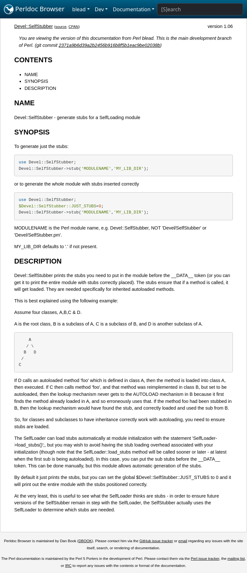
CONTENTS (33, 60)
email (183, 541)
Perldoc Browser (34, 9)
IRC (68, 566)
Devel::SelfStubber (33, 26)
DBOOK (85, 541)
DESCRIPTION (40, 88)
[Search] (200, 9)
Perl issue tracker (205, 558)
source (61, 27)
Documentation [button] (132, 9)
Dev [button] (99, 9)
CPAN (73, 27)
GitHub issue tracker (156, 541)
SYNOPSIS (36, 81)
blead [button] (79, 9)
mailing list (236, 558)
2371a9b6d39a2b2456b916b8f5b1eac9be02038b (109, 45)
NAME (31, 74)
